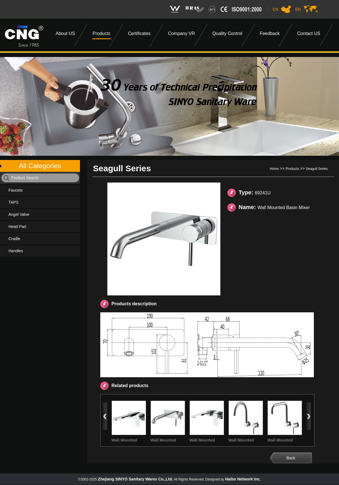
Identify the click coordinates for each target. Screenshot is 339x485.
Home (274, 169)
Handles (15, 251)
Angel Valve (18, 214)
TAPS (13, 202)
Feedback (270, 33)
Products (101, 33)
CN (275, 9)
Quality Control (227, 33)
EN (298, 9)
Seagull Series (317, 169)
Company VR (181, 33)
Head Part (17, 226)
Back (290, 458)
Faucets (15, 190)
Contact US (308, 33)
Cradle (14, 238)
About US (65, 33)
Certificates (139, 33)
